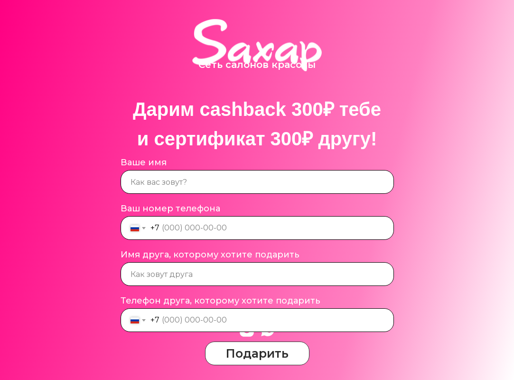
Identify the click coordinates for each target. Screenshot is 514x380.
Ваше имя (144, 162)
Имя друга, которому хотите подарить (210, 254)
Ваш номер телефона (170, 208)
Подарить (257, 353)
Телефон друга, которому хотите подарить (220, 300)
